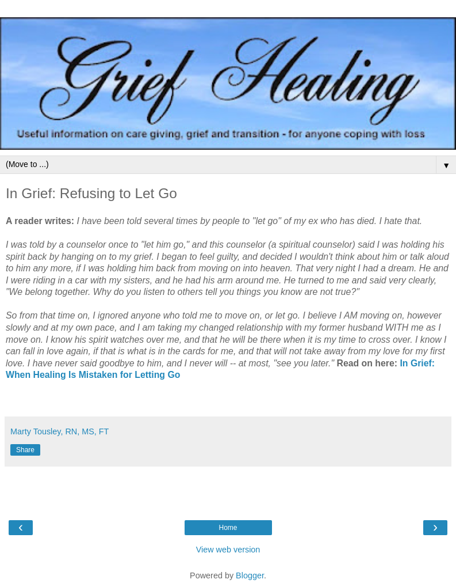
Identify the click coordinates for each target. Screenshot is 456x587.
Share (25, 450)
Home (228, 528)
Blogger (250, 575)
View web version (228, 549)
